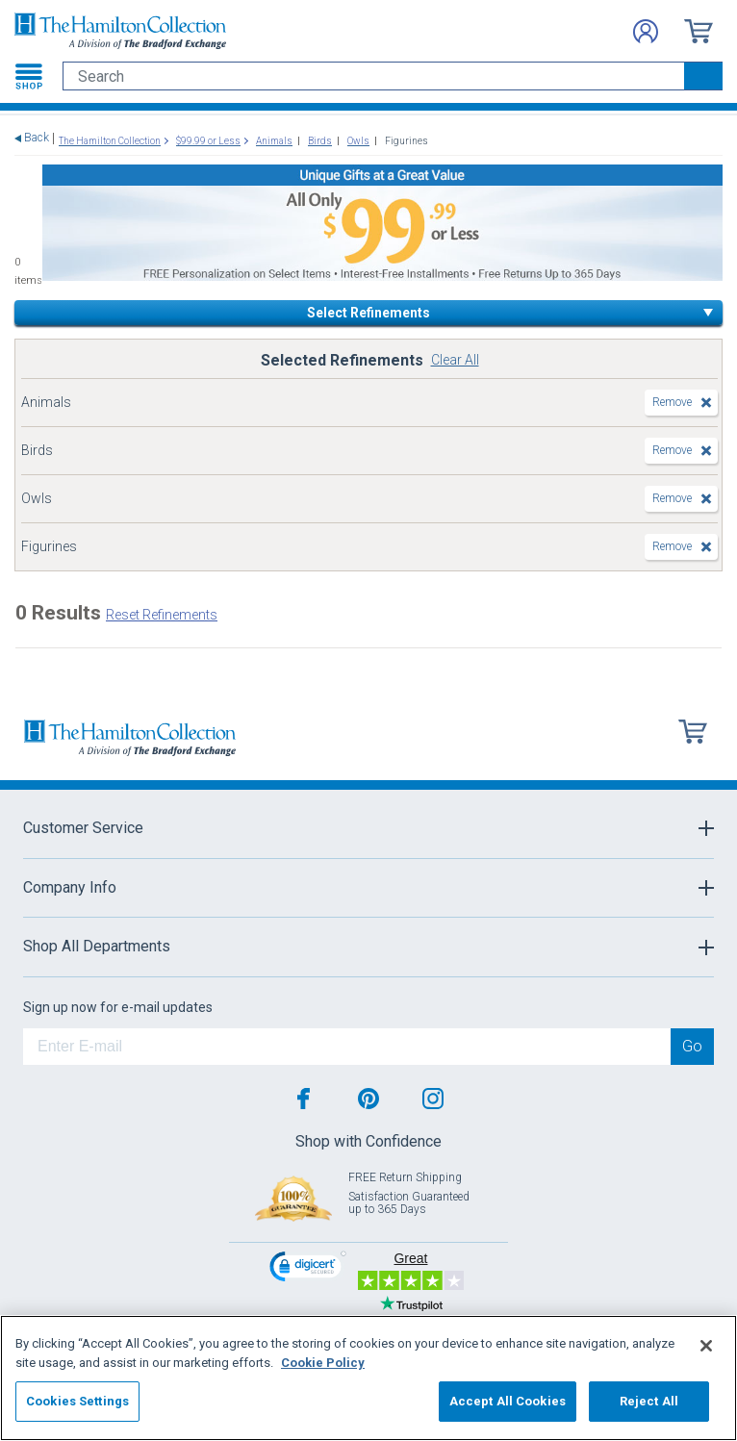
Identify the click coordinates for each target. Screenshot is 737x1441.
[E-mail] (347, 1046)
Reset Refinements (161, 614)
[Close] (706, 1346)
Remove (672, 402)
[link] (307, 1269)
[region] (368, 1378)
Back (36, 138)
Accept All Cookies (507, 1401)
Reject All (649, 1401)
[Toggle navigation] (28, 76)
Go (692, 1046)
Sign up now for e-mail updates (118, 1007)
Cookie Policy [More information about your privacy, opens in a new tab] (323, 1362)
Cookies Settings (77, 1401)
